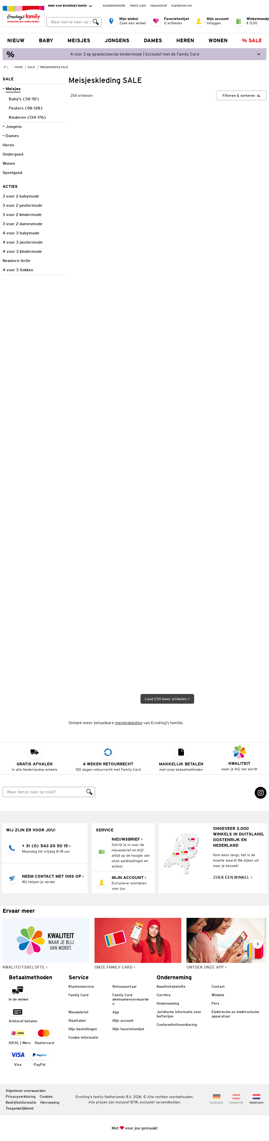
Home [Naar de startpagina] (18, 67)
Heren (185, 40)
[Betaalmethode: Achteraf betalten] (23, 1015)
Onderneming (168, 1003)
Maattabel (77, 1020)
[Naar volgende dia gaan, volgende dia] (257, 944)
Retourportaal (124, 986)
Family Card (138, 5)
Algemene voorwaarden (25, 1091)
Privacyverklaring (21, 1096)
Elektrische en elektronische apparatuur (235, 1014)
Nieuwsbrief (158, 5)
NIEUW (16, 40)
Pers (215, 1003)
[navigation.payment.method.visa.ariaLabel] (18, 1058)
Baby (46, 40)
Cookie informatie (83, 1037)
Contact (218, 986)
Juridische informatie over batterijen (179, 1014)
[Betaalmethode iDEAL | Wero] (20, 1037)
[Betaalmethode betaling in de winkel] (18, 993)
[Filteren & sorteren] (241, 95)
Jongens (116, 40)
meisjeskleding (128, 722)
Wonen (218, 40)
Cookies (46, 1096)
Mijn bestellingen (82, 1029)
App (115, 1012)
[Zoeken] (95, 22)
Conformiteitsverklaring (177, 1025)
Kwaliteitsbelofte (114, 5)
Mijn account (123, 1020)
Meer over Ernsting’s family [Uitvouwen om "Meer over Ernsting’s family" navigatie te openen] (70, 6)
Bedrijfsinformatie (21, 1102)
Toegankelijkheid (19, 1108)
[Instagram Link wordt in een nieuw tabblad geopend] (260, 793)
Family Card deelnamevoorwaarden (130, 999)
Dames (153, 40)
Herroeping (49, 1102)
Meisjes (78, 40)
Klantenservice (181, 5)
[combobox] (74, 22)
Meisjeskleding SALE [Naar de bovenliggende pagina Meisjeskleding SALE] (54, 67)
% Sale (252, 40)
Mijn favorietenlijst (128, 1029)
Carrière (164, 995)
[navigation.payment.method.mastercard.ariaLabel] (44, 1037)
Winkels (218, 995)
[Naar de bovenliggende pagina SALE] (6, 66)
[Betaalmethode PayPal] (40, 1058)
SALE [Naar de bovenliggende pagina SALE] (31, 67)
